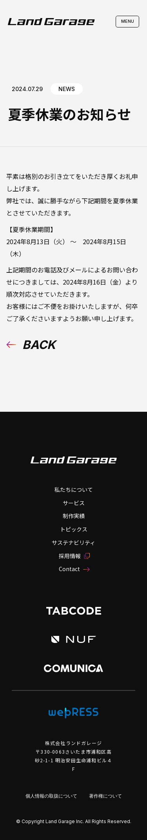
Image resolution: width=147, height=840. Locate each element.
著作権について (105, 796)
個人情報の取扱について (51, 796)
